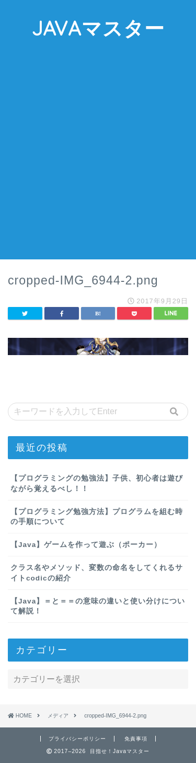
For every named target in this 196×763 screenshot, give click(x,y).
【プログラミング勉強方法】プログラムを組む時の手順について (96, 517)
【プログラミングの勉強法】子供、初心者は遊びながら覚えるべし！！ (96, 483)
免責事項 (135, 739)
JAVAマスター (98, 28)
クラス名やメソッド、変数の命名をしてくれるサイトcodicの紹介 (96, 573)
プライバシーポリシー (77, 739)
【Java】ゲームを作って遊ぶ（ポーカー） (86, 545)
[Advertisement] (98, 156)
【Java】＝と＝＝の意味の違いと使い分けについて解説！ (97, 606)
